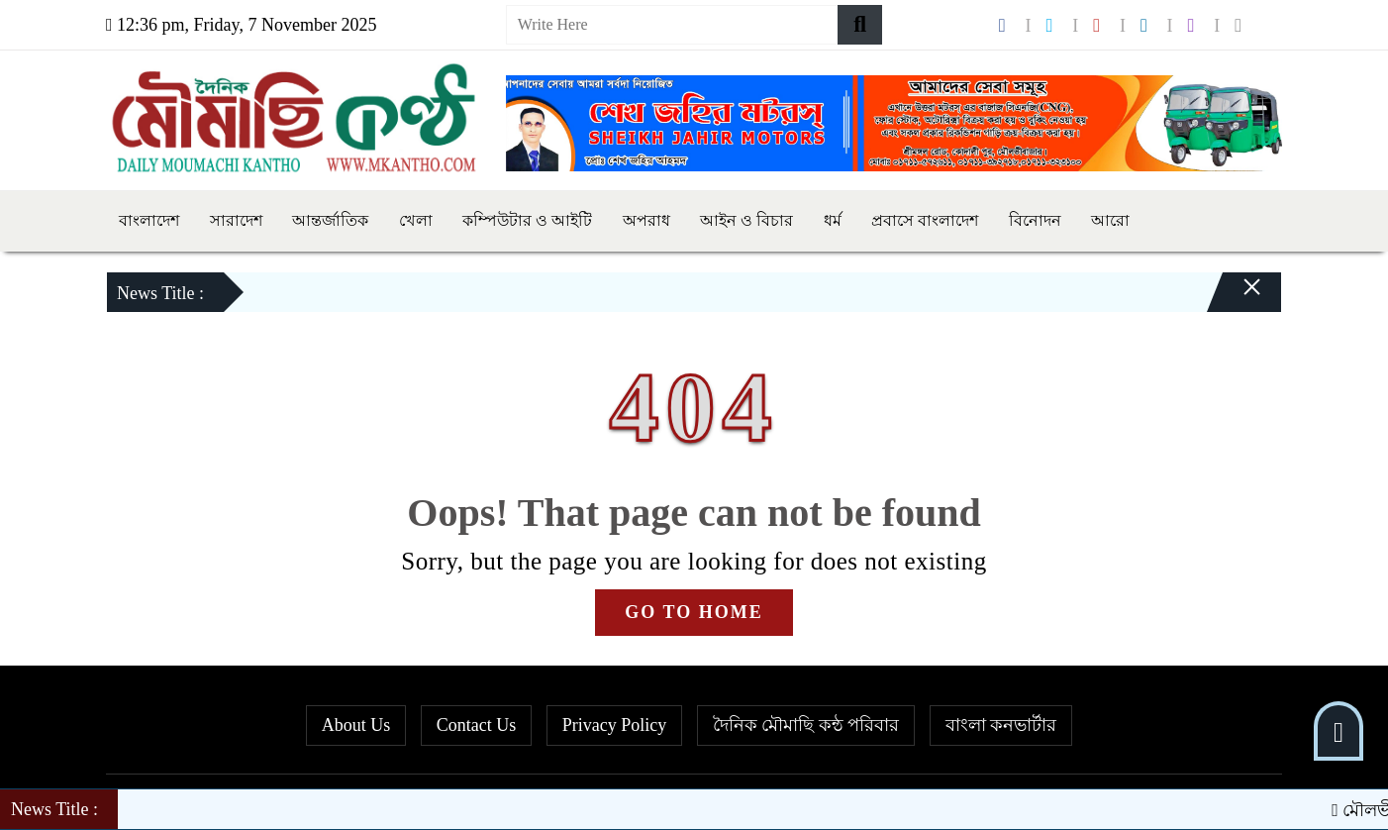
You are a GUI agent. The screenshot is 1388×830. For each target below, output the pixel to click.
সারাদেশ (236, 220)
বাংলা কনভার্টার (1001, 725)
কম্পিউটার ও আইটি (527, 220)
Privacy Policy (614, 725)
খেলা (416, 220)
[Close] (1234, 297)
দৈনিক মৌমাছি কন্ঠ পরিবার (806, 725)
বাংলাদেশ (149, 220)
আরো (1110, 220)
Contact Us (477, 725)
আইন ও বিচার (746, 220)
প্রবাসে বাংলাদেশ (924, 220)
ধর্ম (833, 220)
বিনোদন (1035, 220)
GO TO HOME (693, 612)
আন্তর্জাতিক (330, 220)
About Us (356, 725)
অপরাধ (646, 220)
